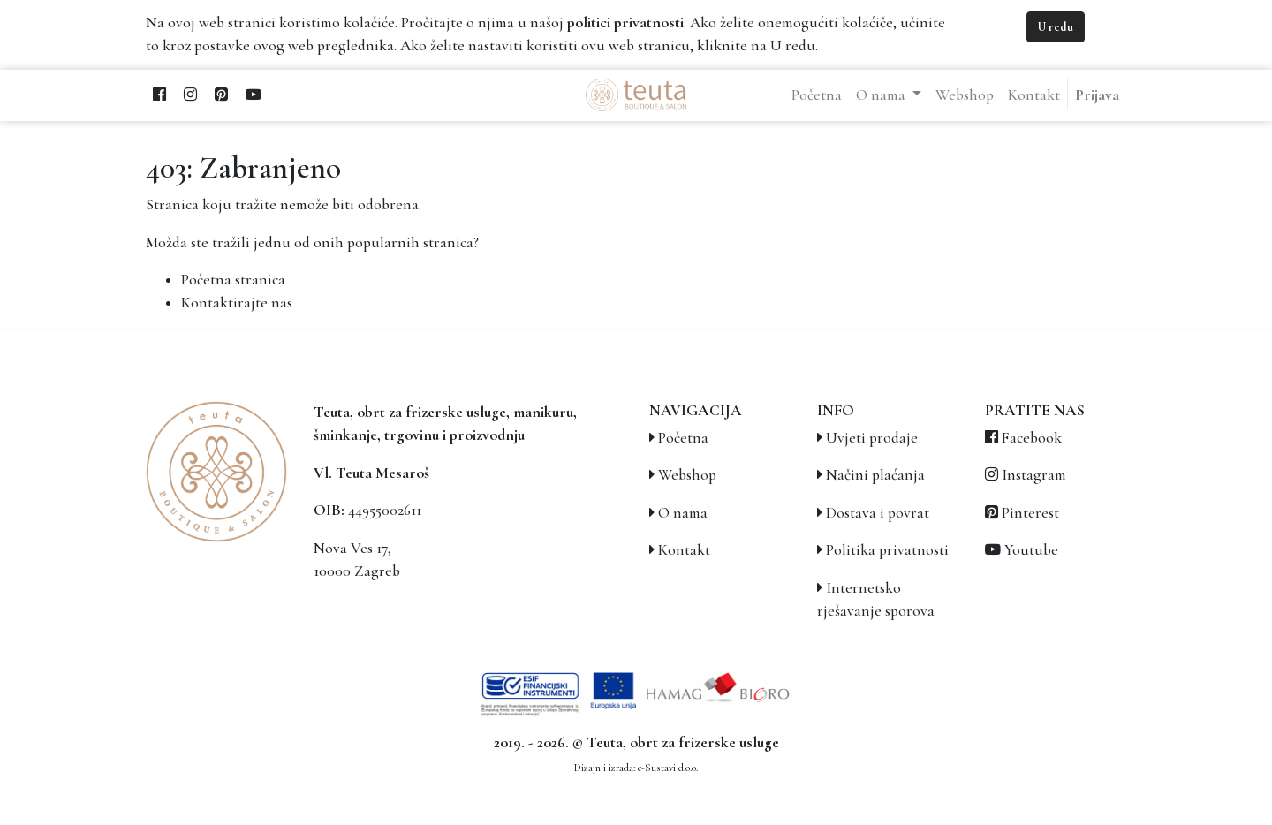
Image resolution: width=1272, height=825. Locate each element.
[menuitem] (816, 95)
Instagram (1034, 474)
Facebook (1032, 437)
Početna (683, 437)
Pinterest (1030, 512)
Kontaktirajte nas (236, 302)
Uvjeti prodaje (872, 437)
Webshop (687, 474)
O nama (683, 512)
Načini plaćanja (875, 474)
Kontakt (684, 550)
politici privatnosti (625, 22)
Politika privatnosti (887, 550)
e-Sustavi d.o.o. (668, 767)
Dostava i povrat (877, 512)
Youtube (1031, 550)
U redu (1055, 26)
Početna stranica (233, 279)
